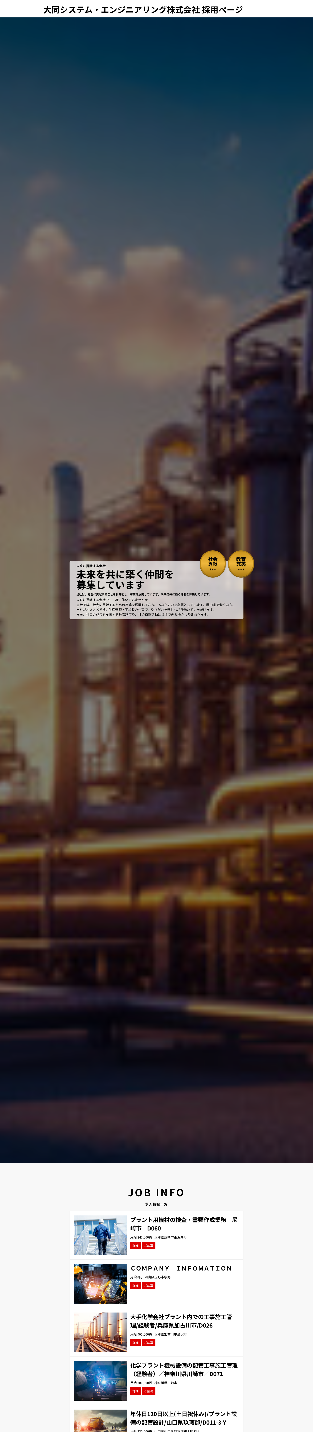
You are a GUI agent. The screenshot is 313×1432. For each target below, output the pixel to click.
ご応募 (148, 1245)
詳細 (135, 1245)
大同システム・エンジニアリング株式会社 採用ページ (143, 9)
